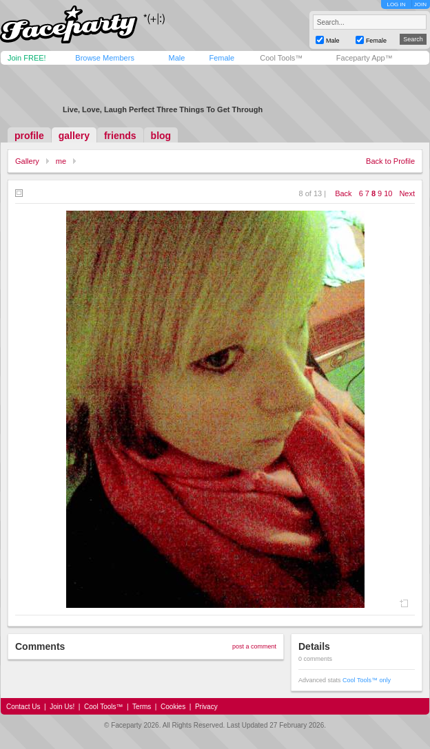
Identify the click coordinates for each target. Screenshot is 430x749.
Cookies (173, 706)
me (61, 161)
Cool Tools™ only (366, 680)
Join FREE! (27, 58)
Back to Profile (390, 161)
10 (388, 193)
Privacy (206, 706)
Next (407, 193)
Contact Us (23, 706)
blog (161, 135)
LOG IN (396, 4)
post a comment (254, 646)
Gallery (27, 161)
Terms (141, 706)
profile (29, 135)
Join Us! (62, 706)
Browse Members (104, 58)
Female (221, 58)
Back (343, 193)
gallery (74, 135)
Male (176, 58)
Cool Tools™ (281, 58)
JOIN (420, 4)
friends (120, 135)
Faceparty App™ (364, 58)
